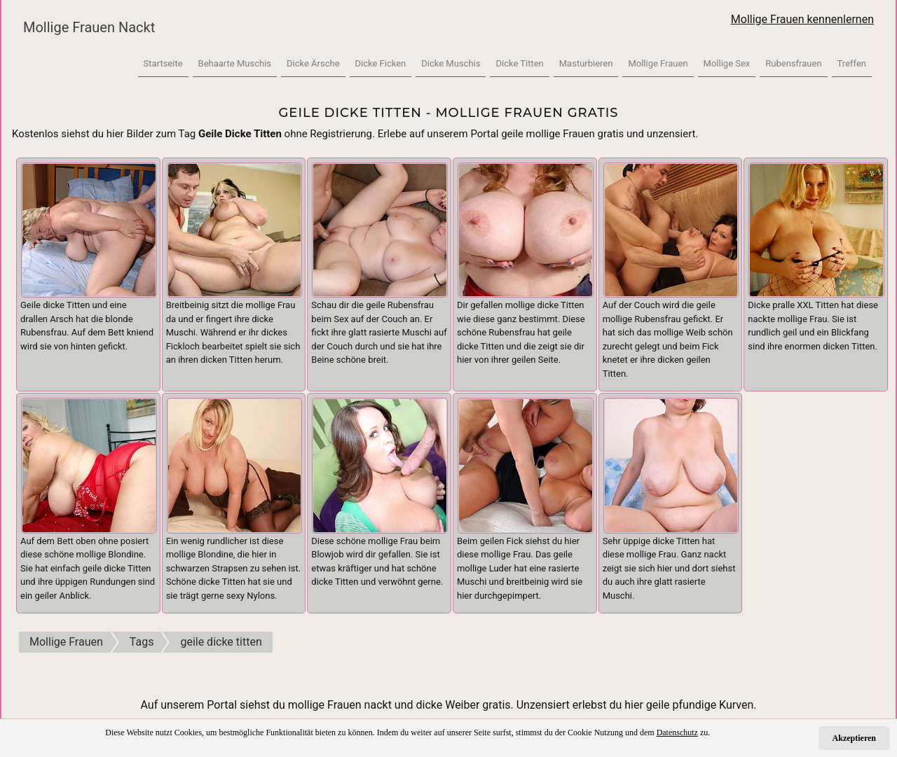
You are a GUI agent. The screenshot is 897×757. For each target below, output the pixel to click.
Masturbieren (586, 63)
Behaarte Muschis (234, 63)
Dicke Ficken (380, 63)
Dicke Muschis (450, 63)
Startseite (163, 63)
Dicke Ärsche (313, 63)
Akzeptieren (854, 738)
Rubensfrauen (793, 63)
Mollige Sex (727, 63)
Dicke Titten (519, 63)
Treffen (851, 63)
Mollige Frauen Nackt (89, 27)
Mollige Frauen (657, 63)
